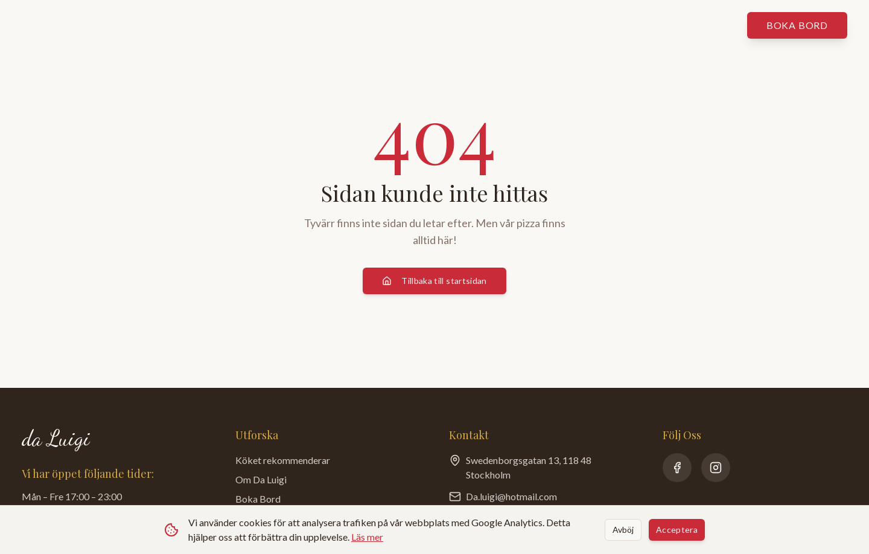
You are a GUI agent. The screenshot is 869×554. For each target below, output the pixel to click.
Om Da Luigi (261, 479)
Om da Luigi (486, 25)
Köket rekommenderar (367, 25)
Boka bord (797, 25)
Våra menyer (248, 25)
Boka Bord (258, 498)
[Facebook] (677, 467)
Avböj (623, 529)
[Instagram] (715, 467)
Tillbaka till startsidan (434, 280)
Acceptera (677, 529)
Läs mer (367, 537)
